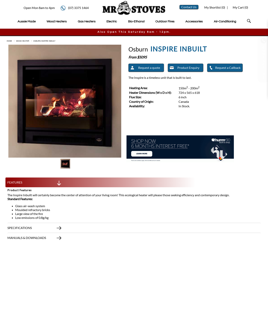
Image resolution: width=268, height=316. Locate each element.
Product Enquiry (184, 68)
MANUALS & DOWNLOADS (34, 239)
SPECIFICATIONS (34, 229)
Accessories (194, 21)
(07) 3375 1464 (78, 8)
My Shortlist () (214, 7)
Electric (111, 21)
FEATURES (34, 183)
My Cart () (240, 7)
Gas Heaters (87, 21)
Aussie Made (27, 21)
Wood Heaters (57, 21)
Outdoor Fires (164, 21)
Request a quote (144, 68)
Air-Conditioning (225, 21)
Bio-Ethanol (136, 21)
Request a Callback (224, 68)
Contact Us (188, 7)
